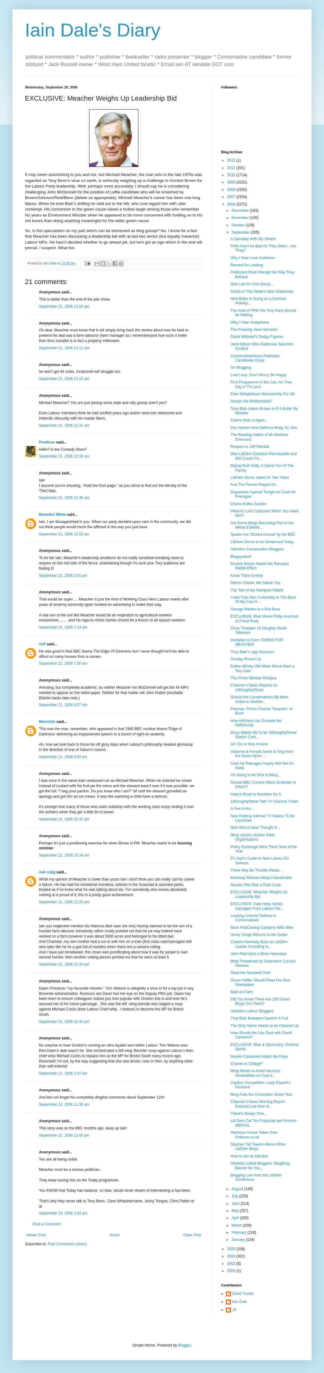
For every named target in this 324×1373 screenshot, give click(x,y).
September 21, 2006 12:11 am (64, 348)
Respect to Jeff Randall (250, 446)
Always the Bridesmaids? (251, 401)
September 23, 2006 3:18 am (63, 1213)
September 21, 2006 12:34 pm (64, 964)
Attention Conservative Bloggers (257, 549)
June (236, 1203)
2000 (231, 1271)
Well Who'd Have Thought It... (255, 827)
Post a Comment (46, 1224)
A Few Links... (242, 808)
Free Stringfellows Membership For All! (263, 394)
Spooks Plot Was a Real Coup (256, 885)
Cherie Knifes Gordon (248, 504)
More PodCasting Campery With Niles (262, 927)
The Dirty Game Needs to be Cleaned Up (265, 1026)
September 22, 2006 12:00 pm (64, 1135)
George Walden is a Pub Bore (255, 609)
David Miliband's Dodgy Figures (257, 337)
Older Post (192, 1235)
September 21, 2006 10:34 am (64, 855)
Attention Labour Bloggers (252, 1011)
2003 (231, 1263)
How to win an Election (249, 1156)
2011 (231, 168)
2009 (231, 182)
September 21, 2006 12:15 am (64, 379)
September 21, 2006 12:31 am (64, 425)
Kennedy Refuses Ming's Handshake (261, 878)
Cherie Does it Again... (249, 420)
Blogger (184, 1345)
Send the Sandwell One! (251, 973)
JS (234, 1310)
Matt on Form (242, 992)
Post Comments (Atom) (67, 1244)
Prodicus (47, 442)
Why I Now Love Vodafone (252, 258)
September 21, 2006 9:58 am (63, 757)
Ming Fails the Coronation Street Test (261, 1094)
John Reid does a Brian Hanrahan (259, 954)
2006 (231, 204)
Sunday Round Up (246, 659)
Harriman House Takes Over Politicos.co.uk (254, 1134)
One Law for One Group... (252, 284)
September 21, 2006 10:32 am (64, 819)
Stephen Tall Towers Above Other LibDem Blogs (258, 1146)
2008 (231, 190)
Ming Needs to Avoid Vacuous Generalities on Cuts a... (255, 1073)
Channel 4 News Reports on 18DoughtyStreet (254, 687)
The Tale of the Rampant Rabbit (257, 590)
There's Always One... (249, 1113)
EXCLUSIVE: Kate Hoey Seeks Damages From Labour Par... (257, 906)
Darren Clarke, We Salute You (255, 583)
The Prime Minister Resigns (253, 678)
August (237, 1189)
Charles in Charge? (247, 1064)
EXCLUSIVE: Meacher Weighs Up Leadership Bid (259, 894)
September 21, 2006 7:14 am (63, 627)
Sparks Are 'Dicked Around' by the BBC (263, 534)
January (238, 1240)
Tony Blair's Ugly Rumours (252, 652)
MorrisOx (47, 722)
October (238, 225)
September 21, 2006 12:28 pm (64, 902)
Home (115, 1235)
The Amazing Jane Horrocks (254, 329)
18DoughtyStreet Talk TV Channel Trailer (264, 801)
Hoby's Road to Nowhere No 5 (256, 794)
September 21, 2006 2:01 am (63, 575)
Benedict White (52, 514)
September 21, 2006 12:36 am (64, 498)
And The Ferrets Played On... (255, 484)
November (240, 218)
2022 (231, 160)
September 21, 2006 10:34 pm (64, 1021)
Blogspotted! (241, 556)
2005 (231, 1249)
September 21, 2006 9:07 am (63, 705)
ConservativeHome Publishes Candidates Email (255, 358)
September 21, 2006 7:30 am (63, 663)
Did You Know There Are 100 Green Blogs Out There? (260, 1001)
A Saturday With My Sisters (253, 239)
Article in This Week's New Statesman (262, 291)
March (237, 1225)
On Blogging (241, 367)
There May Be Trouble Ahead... (256, 870)
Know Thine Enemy (247, 575)
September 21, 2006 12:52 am (64, 534)
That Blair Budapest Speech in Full (259, 1018)
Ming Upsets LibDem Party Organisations (253, 837)
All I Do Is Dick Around (249, 744)
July (235, 1196)
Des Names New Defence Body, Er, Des (264, 427)
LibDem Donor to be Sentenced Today (262, 542)
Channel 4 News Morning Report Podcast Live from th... (258, 1104)
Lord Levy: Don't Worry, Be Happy (259, 375)
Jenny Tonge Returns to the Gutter (259, 935)
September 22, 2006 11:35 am (64, 1104)
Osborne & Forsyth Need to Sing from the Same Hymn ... (262, 753)
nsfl (42, 644)
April (235, 1218)
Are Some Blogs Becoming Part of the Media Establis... (262, 525)
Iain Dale (239, 1301)
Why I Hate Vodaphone (250, 322)
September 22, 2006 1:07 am (63, 1073)
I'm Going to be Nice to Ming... (256, 775)
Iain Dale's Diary (92, 30)
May (235, 1211)
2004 (231, 1256)
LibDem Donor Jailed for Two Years (260, 477)
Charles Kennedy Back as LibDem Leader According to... (259, 944)
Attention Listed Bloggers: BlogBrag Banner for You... (260, 1165)
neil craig (47, 872)
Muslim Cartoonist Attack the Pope (259, 1056)
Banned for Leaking (247, 265)
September (241, 232)
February (239, 1232)
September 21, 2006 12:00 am (64, 306)
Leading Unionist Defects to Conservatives (253, 918)
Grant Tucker (243, 1293)
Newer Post (36, 1235)
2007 (231, 197)
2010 (231, 175)
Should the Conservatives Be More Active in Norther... (259, 699)
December (240, 210)
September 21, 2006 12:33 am (64, 456)
